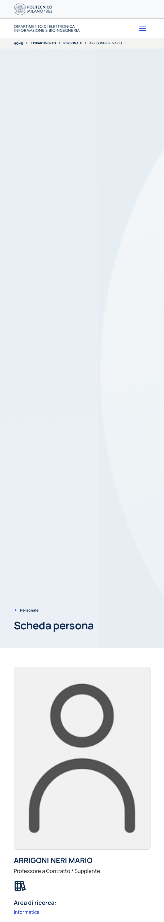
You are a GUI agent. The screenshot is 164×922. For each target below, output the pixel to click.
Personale (72, 43)
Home (18, 43)
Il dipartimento (43, 43)
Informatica (26, 912)
